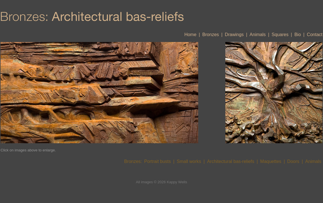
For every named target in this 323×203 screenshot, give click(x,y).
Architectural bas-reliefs (230, 161)
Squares (280, 34)
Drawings (234, 34)
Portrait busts (157, 161)
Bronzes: (133, 161)
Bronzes (210, 34)
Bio (297, 34)
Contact (314, 34)
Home (190, 34)
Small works (189, 161)
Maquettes (270, 161)
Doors (293, 161)
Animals (258, 34)
